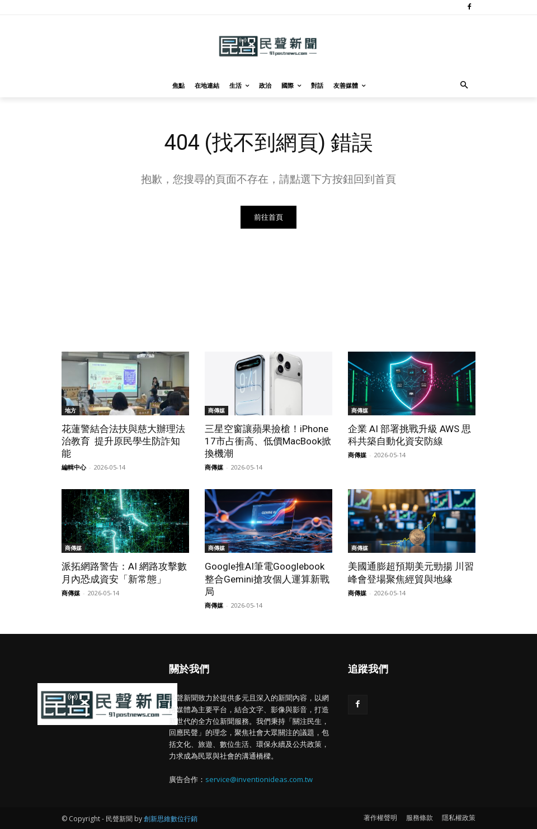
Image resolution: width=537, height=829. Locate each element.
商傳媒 (216, 410)
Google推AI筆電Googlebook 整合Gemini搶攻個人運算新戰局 (267, 579)
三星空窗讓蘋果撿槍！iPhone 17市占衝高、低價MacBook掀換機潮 (268, 441)
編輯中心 (74, 467)
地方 (70, 410)
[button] (464, 85)
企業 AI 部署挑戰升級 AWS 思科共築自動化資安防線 (409, 435)
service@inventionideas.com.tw (259, 779)
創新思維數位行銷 (170, 818)
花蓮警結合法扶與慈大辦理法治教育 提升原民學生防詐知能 (123, 441)
